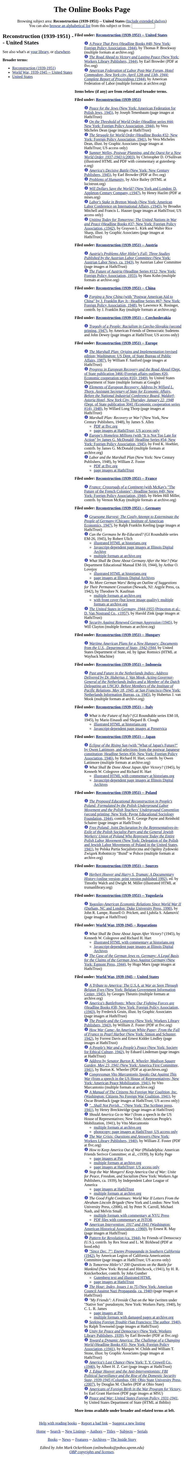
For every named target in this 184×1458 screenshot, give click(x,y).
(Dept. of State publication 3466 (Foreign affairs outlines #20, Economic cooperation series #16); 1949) (132, 373)
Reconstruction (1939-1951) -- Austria (126, 245)
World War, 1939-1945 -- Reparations (126, 925)
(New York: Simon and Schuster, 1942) (131, 1034)
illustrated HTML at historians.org (120, 543)
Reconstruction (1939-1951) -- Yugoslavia (129, 895)
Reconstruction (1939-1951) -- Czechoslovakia (133, 318)
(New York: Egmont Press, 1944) (131, 960)
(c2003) (132, 155)
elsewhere (62, 52)
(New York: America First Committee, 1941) (131, 1065)
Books (53, 1439)
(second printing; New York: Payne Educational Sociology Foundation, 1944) (131, 809)
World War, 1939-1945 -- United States (42, 72)
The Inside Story (123, 1439)
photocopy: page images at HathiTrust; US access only (136, 1132)
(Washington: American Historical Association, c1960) (127, 1226)
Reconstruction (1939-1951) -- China (125, 288)
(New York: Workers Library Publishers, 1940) (126, 1138)
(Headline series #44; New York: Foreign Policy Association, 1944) (129, 124)
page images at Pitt (108, 1158)
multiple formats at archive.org (117, 556)
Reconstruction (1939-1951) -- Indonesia (128, 664)
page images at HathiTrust (114, 470)
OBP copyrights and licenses (91, 1452)
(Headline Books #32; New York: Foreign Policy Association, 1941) (131, 137)
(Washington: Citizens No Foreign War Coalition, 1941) (130, 1094)
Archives (99, 1439)
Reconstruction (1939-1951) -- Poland (126, 793)
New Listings (75, 1431)
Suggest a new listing (128, 1423)
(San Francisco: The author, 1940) (134, 1322)
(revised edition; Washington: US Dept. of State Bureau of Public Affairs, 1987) (130, 356)
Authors (96, 1431)
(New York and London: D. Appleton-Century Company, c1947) (130, 191)
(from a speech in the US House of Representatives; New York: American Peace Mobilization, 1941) (131, 1078)
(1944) (128, 74)
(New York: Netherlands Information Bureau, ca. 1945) (132, 684)
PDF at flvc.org (105, 426)
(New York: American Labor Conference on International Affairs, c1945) (128, 204)
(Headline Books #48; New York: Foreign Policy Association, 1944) (127, 46)
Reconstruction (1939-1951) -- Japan (125, 737)
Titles (111, 1431)
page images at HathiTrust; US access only (126, 431)
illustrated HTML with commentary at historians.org (134, 776)
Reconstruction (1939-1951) (34, 68)
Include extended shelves (146, 21)
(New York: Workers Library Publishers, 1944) (131, 59)
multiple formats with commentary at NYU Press (131, 1215)
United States (22, 77)
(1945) (130, 622)
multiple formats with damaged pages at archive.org (133, 1317)
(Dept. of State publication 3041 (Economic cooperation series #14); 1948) (132, 398)
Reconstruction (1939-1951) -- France (126, 478)
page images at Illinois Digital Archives (124, 578)
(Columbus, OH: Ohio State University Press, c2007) (132, 1377)
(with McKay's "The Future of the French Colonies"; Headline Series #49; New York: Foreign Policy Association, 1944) (129, 491)
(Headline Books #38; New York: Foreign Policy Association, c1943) (131, 1007)
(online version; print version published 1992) (129, 876)
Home (41, 1431)
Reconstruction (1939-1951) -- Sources (127, 866)
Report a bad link (94, 1423)
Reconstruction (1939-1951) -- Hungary (128, 635)
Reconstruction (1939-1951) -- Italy (124, 707)
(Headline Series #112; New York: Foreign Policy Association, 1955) (130, 273)
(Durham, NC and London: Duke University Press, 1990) (132, 906)
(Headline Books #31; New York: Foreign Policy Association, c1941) (132, 1344)
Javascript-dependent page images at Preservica (130, 728)
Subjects (126, 1431)
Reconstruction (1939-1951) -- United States (131, 35)
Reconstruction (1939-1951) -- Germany (128, 508)
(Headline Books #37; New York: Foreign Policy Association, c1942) (130, 224)
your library (40, 52)
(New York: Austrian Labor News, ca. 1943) (127, 258)
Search (55, 1431)
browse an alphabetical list (70, 26)
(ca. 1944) (114, 1238)
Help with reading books (58, 1423)
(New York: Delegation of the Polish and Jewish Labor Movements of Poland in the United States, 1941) (131, 838)
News (66, 1439)
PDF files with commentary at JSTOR (123, 1220)
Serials (142, 1431)
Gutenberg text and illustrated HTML (122, 1278)
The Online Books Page (92, 9)
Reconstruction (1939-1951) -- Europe (126, 343)
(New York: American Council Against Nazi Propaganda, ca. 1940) (128, 1289)
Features (81, 1439)
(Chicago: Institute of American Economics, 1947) (131, 521)
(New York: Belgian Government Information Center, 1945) (131, 989)
